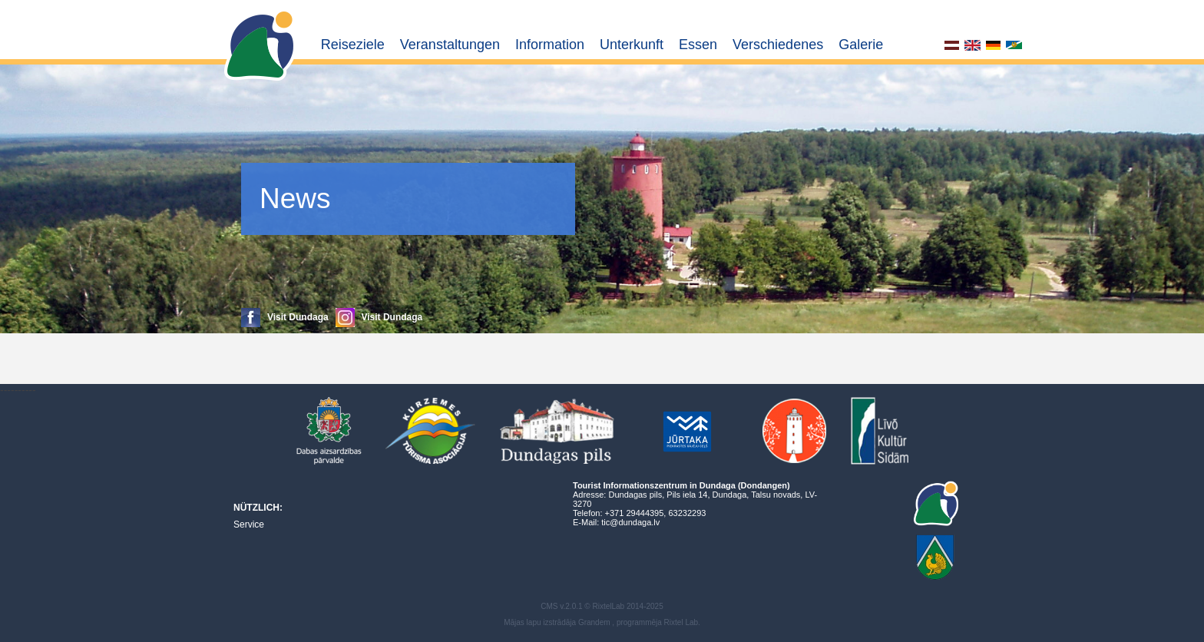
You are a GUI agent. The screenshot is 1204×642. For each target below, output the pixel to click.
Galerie (860, 44)
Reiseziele (353, 44)
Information (549, 44)
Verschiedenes (778, 44)
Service (248, 524)
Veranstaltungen (450, 44)
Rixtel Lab (681, 622)
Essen (698, 44)
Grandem (594, 622)
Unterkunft (631, 44)
